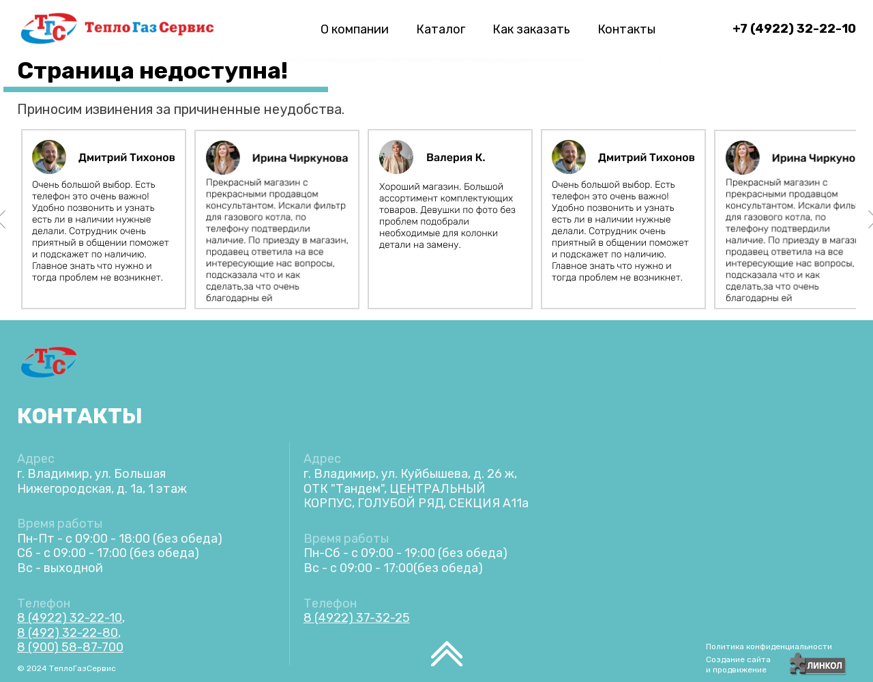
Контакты (626, 29)
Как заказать (531, 29)
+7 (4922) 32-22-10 (794, 28)
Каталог (440, 29)
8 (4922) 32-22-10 (69, 617)
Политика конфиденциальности (769, 646)
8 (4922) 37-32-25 (357, 617)
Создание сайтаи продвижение (738, 664)
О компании (355, 29)
